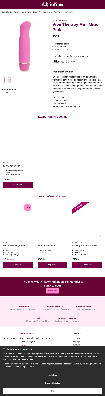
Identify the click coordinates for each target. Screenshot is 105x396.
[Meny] (3, 4)
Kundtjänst (78, 341)
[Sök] (9, 4)
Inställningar (52, 375)
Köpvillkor (77, 345)
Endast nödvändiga (52, 383)
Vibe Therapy (59, 21)
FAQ (78, 338)
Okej (52, 391)
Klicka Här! (52, 291)
